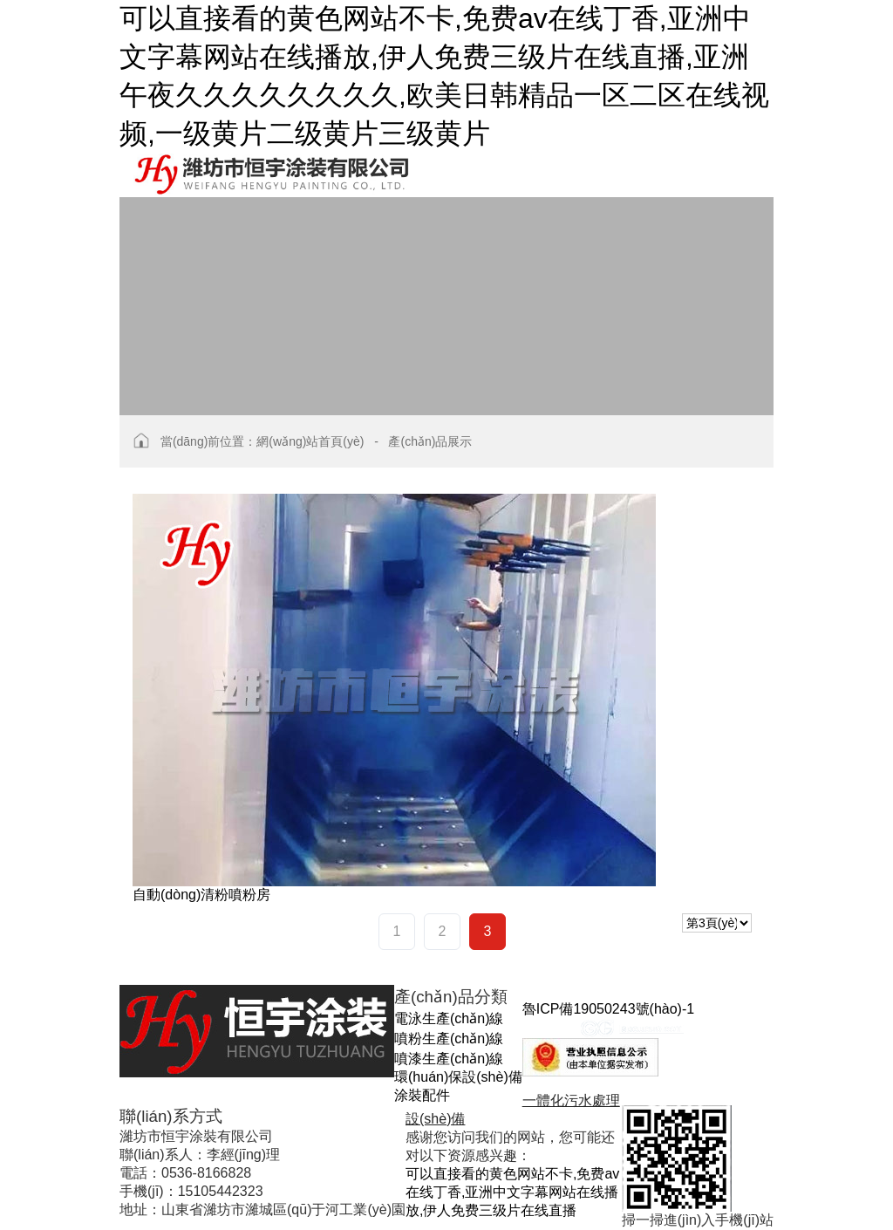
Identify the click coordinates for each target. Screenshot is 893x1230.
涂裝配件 (422, 1095)
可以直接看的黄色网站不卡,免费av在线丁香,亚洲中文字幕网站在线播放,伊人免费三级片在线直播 (512, 1192)
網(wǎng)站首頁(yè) (310, 441)
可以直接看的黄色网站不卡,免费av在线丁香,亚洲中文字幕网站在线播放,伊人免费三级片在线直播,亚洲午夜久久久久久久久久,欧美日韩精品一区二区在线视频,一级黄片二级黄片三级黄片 (444, 76)
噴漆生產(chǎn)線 (448, 1058)
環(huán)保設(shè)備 (458, 1076)
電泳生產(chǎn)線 (448, 1018)
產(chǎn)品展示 (430, 441)
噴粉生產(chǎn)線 (448, 1038)
